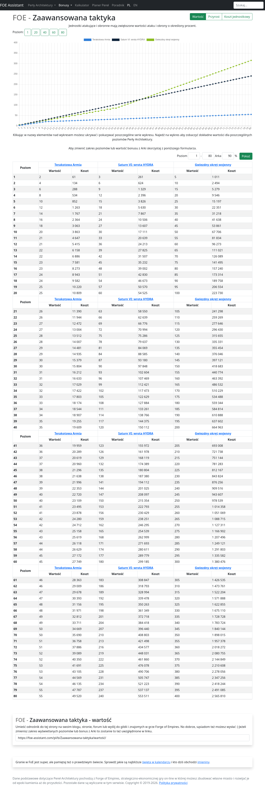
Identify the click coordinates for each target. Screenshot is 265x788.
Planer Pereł (100, 5)
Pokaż (246, 156)
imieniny (203, 762)
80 (62, 32)
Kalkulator (82, 5)
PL (128, 5)
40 (44, 32)
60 (53, 32)
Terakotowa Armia (68, 165)
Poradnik (118, 5)
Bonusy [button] (64, 5)
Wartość (198, 17)
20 (35, 32)
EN (135, 5)
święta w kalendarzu (156, 762)
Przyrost (213, 17)
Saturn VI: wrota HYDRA (135, 165)
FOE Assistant (12, 5)
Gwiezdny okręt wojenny (213, 165)
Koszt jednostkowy (237, 17)
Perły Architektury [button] (40, 5)
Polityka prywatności (173, 783)
